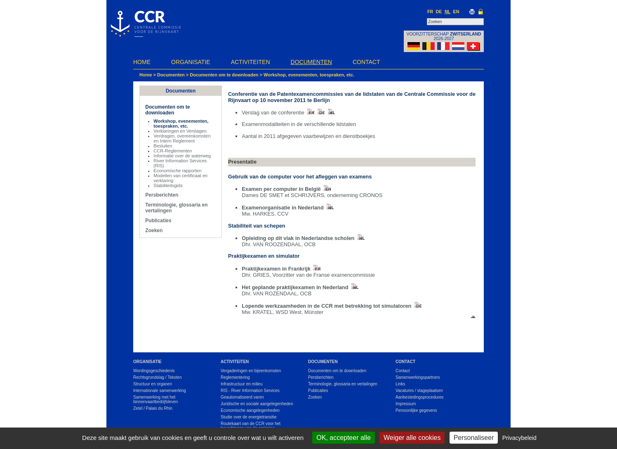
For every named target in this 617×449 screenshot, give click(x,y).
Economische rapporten (177, 170)
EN (456, 11)
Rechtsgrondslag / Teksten (157, 377)
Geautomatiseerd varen (242, 397)
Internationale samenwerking (159, 390)
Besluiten (162, 145)
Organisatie (190, 62)
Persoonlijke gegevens (416, 410)
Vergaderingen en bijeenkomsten (251, 370)
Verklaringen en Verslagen (179, 130)
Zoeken (153, 230)
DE (439, 11)
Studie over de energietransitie (249, 417)
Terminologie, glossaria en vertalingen (342, 384)
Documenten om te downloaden (224, 74)
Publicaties (158, 220)
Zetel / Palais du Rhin (152, 408)
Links (400, 384)
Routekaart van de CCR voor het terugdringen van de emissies (250, 425)
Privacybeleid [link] (519, 438)
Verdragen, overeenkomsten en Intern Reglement (181, 138)
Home (142, 62)
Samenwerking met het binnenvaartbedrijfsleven (155, 399)
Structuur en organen (152, 384)
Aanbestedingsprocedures (419, 397)
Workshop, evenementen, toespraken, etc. (309, 74)
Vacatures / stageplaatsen (419, 390)
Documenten (311, 62)
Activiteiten (250, 62)
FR (430, 11)
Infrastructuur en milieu (242, 384)
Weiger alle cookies (412, 437)
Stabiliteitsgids (167, 185)
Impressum (406, 403)
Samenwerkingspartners (418, 377)
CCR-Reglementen (172, 150)
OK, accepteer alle (343, 437)
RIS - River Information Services (250, 390)
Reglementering (235, 377)
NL (447, 11)
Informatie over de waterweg (182, 155)
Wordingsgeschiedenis (153, 370)
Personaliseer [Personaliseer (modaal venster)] (474, 437)
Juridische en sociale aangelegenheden (257, 403)
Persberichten (161, 195)
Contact (366, 62)
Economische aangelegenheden (250, 410)
